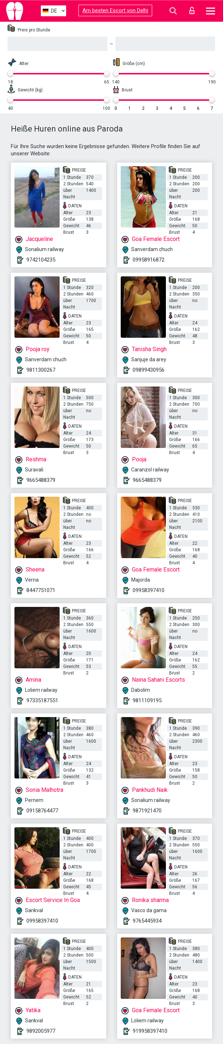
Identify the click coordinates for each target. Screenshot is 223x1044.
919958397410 (150, 1031)
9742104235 (40, 259)
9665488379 (40, 480)
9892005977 (40, 1031)
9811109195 (147, 700)
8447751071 (40, 590)
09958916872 (148, 259)
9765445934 (147, 921)
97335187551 (42, 700)
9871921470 (147, 810)
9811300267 (40, 370)
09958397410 (148, 590)
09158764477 (42, 810)
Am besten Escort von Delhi (115, 10)
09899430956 (148, 370)
